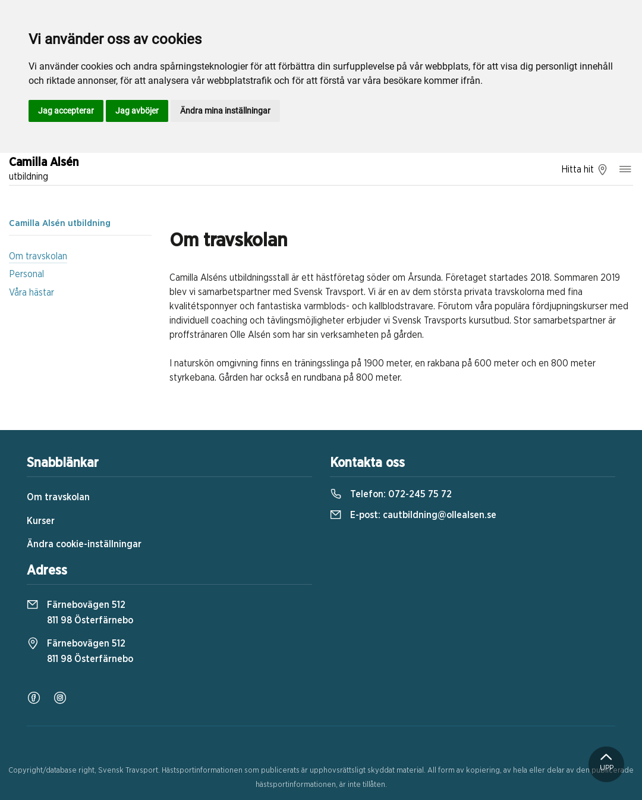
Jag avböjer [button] (137, 110)
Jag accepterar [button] (66, 110)
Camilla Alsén (43, 170)
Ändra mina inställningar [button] (225, 110)
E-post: (413, 515)
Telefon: (391, 494)
